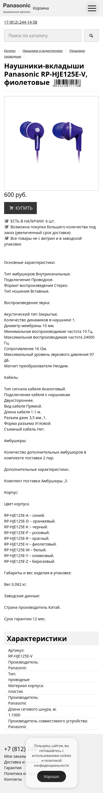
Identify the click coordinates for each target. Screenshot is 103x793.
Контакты (13, 779)
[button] (20, 208)
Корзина (41, 8)
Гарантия (13, 767)
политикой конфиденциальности (51, 763)
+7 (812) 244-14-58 (20, 22)
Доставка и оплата (21, 762)
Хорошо (51, 776)
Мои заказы (15, 756)
